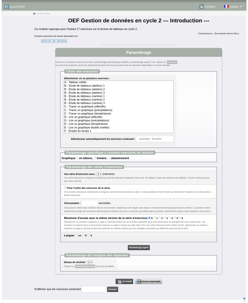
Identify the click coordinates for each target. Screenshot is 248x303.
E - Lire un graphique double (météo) (118, 127)
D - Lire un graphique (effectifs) (118, 117)
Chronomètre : (72, 203)
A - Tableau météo (118, 82)
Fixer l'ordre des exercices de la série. (88, 188)
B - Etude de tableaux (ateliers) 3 (118, 93)
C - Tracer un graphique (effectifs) (118, 106)
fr (86, 235)
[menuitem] (208, 7)
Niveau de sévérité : (75, 262)
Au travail (172, 62)
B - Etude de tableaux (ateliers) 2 (118, 89)
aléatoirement (120, 158)
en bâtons (85, 158)
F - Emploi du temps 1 (118, 131)
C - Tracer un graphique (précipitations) (118, 110)
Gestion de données (54, 41)
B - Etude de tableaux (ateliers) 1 (118, 86)
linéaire (101, 158)
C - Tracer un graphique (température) (118, 114)
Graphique (68, 158)
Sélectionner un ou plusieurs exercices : (87, 78)
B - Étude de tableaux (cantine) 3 (118, 103)
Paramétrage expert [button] (138, 247)
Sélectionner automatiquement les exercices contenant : (103, 139)
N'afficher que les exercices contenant (57, 289)
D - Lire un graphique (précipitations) (118, 120)
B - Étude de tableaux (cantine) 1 (118, 96)
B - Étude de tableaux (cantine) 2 (118, 100)
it (91, 235)
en (80, 235)
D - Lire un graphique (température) (118, 124)
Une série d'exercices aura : (80, 174)
